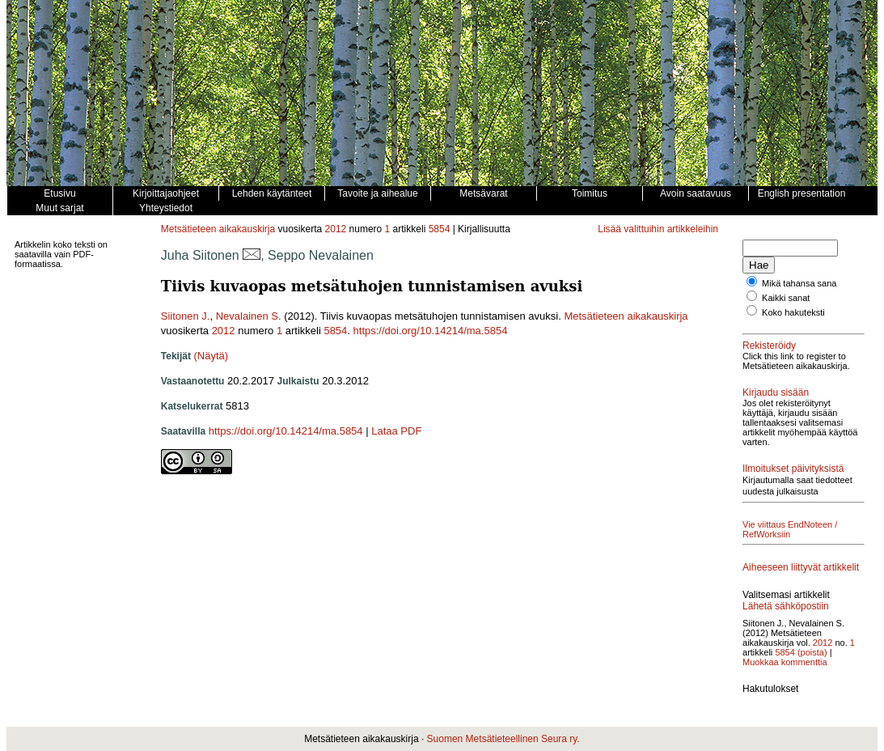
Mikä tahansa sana (799, 283)
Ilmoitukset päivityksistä (793, 468)
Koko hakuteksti (793, 312)
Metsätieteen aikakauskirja (218, 229)
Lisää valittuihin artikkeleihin (658, 229)
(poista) (812, 652)
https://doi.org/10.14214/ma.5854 (430, 331)
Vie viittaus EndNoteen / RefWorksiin (789, 529)
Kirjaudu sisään (775, 392)
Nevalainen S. (248, 316)
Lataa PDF (396, 431)
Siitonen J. (185, 316)
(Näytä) (211, 356)
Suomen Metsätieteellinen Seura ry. (503, 739)
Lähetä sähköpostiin (785, 606)
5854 (439, 229)
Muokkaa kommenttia (784, 662)
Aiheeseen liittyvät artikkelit (800, 567)
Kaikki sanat (786, 298)
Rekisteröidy (769, 345)
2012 (336, 229)
